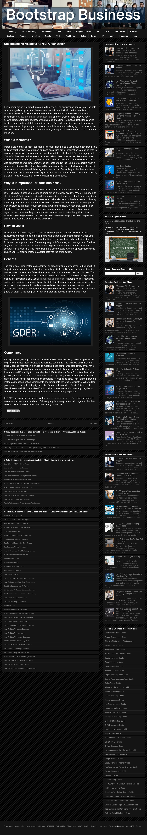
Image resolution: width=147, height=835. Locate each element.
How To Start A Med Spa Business (16, 649)
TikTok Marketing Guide (114, 725)
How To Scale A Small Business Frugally (19, 495)
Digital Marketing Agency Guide (117, 763)
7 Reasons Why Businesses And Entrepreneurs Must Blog (129, 49)
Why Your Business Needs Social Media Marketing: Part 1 (129, 610)
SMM (105, 826)
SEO (69, 31)
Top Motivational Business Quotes (16, 641)
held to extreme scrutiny (58, 398)
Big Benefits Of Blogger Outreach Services (20, 590)
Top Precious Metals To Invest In (16, 547)
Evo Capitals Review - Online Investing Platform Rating (127, 418)
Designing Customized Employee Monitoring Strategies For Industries (129, 116)
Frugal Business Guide (114, 759)
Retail (93, 36)
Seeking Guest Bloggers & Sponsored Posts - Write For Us (128, 132)
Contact (133, 31)
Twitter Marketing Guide (114, 691)
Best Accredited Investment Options (17, 472)
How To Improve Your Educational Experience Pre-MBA (129, 575)
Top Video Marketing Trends (14, 566)
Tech (58, 36)
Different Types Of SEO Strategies (16, 520)
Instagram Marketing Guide (116, 717)
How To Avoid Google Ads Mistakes (17, 499)
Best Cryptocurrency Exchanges (16, 468)
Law (135, 36)
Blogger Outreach (83, 31)
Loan (112, 36)
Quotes (76, 826)
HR (103, 36)
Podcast (59, 826)
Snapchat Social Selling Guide (117, 708)
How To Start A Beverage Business (17, 637)
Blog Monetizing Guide (12, 570)
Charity (128, 826)
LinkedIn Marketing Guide (115, 721)
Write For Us (84, 826)
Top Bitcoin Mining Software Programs (18, 527)
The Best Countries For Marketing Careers (19, 613)
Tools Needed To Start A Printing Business (19, 656)
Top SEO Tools (9, 606)
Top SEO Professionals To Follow (16, 586)
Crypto (48, 36)
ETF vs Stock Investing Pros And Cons (18, 487)
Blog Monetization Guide (115, 650)
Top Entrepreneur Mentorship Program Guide (123, 809)
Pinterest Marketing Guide (115, 712)
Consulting (11, 31)
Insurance (124, 36)
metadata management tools (32, 245)
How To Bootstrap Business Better (16, 653)
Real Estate (71, 36)
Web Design (120, 31)
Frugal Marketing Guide (12, 531)
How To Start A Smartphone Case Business (20, 668)
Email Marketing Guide (114, 662)
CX (53, 826)
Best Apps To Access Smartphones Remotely (20, 476)
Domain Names (96, 826)
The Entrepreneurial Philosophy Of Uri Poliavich (21, 444)
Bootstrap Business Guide (115, 633)
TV (64, 826)
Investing (36, 36)
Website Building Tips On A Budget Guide (121, 805)
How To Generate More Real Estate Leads (19, 582)
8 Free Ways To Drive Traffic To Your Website (20, 436)
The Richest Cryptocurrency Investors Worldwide (22, 483)
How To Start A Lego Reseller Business (18, 617)
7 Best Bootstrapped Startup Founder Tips (19, 440)
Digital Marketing (29, 31)
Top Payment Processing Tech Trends (18, 543)
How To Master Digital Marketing (16, 491)
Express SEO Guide (113, 733)
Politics (111, 826)
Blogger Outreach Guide (114, 671)
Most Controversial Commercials (16, 539)
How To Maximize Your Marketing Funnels (19, 551)
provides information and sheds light (33, 116)
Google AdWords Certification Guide (119, 792)
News (43, 826)
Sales (83, 36)
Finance (23, 36)
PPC (60, 31)
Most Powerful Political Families (15, 609)
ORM (107, 31)
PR (98, 31)
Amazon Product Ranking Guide (16, 523)
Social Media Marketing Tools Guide (119, 679)
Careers (121, 826)
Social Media (47, 31)
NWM (49, 826)
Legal (38, 826)
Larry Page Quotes (123, 166)
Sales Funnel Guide (113, 683)
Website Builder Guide (114, 645)
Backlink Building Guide (114, 666)
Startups (10, 36)
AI (116, 826)
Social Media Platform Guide (116, 729)
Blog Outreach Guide (113, 742)
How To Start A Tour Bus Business (16, 664)
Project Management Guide (116, 771)
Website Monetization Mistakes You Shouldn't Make (23, 451)
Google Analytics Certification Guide (119, 801)
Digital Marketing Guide (114, 658)
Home (51, 424)
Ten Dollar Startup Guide (13, 516)
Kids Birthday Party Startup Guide (16, 621)
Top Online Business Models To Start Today (20, 594)
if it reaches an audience (51, 279)
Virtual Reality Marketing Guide (117, 687)
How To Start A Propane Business (16, 629)
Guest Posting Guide (113, 780)
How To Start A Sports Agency (15, 633)
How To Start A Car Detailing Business (18, 645)
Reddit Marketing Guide (114, 700)
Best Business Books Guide (116, 754)
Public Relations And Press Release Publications (22, 503)
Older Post (92, 424)
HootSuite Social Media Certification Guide (122, 784)
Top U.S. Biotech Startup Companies (17, 535)
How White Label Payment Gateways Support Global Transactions (126, 83)
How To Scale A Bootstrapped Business (18, 660)
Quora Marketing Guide (114, 696)
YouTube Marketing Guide (115, 704)
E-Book (69, 826)
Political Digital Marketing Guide (117, 813)
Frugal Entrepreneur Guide (115, 637)
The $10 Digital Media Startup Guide (119, 641)
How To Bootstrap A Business (15, 602)
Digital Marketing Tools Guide (116, 675)
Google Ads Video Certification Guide (120, 796)
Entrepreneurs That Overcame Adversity (19, 625)
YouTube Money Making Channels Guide (121, 767)
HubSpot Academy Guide (115, 788)
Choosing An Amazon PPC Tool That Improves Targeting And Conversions (31, 448)
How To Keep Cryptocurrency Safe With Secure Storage (127, 99)
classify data (10, 196)
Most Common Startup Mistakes (16, 555)
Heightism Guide (111, 775)
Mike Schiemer (30, 826)
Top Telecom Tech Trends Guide (118, 738)
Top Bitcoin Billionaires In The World (17, 480)
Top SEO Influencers (11, 562)
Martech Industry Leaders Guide (118, 654)
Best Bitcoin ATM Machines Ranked (17, 464)
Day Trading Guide (11, 574)
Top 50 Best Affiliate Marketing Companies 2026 (128, 492)
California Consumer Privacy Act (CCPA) (43, 375)
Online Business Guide (114, 746)
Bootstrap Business (15, 826)
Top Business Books (11, 559)
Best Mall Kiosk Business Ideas (15, 598)
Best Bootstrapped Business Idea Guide (121, 750)
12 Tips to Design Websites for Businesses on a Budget (128, 403)
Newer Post (9, 424)
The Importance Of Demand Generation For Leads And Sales (129, 507)
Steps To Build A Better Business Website (19, 578)
